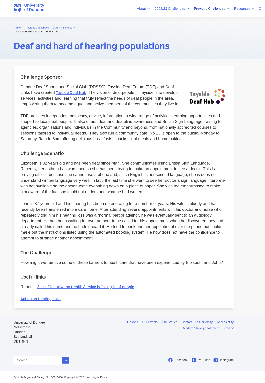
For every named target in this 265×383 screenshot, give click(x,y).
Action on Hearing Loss (40, 298)
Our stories (169, 322)
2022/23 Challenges (172, 9)
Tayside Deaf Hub (71, 92)
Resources (244, 9)
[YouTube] (201, 360)
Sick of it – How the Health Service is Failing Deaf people (85, 286)
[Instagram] (224, 360)
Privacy (229, 328)
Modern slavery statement (201, 328)
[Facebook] (178, 360)
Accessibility (225, 322)
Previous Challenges (212, 9)
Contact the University (197, 322)
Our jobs (132, 322)
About (144, 9)
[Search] (260, 8)
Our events (150, 322)
